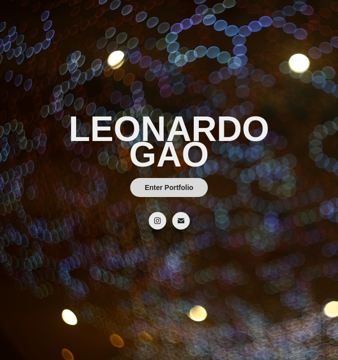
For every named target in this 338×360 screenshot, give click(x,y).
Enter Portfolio (169, 188)
